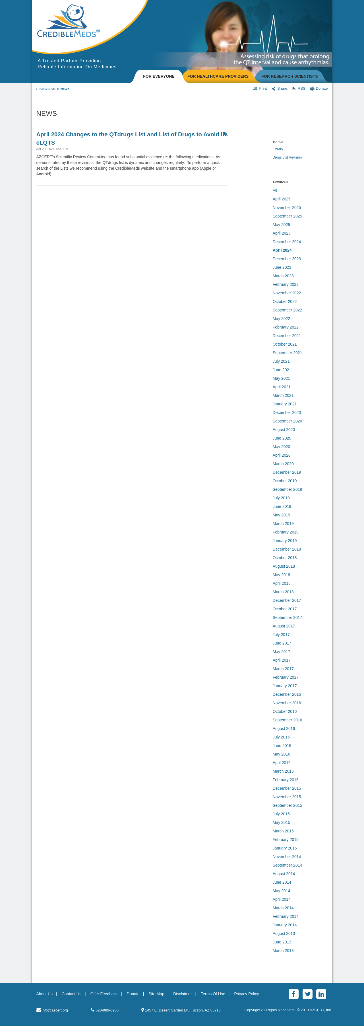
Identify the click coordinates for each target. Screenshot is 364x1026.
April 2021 (282, 387)
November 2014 (287, 856)
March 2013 (283, 950)
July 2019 (281, 498)
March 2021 (283, 395)
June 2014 (282, 882)
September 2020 (287, 421)
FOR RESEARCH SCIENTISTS (289, 76)
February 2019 (286, 532)
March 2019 (283, 523)
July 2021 (281, 361)
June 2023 (282, 267)
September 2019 (287, 489)
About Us (44, 994)
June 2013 (282, 942)
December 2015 (287, 788)
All (275, 190)
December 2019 (287, 472)
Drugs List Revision (287, 157)
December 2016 (287, 694)
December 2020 (287, 412)
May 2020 (281, 446)
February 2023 (286, 284)
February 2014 (286, 916)
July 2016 (281, 737)
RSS (298, 88)
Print (260, 88)
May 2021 (281, 378)
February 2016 (286, 779)
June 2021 (282, 370)
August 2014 (284, 873)
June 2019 (282, 506)
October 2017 (285, 609)
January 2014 (285, 925)
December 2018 (287, 549)
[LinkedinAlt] (321, 994)
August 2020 (284, 429)
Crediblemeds (46, 89)
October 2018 (285, 557)
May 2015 (281, 822)
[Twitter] (308, 994)
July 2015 (281, 814)
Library (278, 149)
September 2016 (287, 720)
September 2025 (287, 216)
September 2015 (287, 805)
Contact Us (71, 994)
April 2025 (282, 233)
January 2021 (285, 404)
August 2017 (284, 626)
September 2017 (287, 617)
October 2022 (285, 301)
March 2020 (283, 463)
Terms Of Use (213, 994)
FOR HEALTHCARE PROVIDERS (218, 76)
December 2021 (287, 335)
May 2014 (281, 890)
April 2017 (282, 660)
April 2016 (282, 762)
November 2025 (287, 207)
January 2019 (285, 540)
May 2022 (281, 318)
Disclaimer (182, 994)
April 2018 (282, 583)
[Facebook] (294, 994)
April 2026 (282, 199)
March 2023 (283, 276)
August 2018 (284, 566)
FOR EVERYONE (159, 76)
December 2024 (287, 241)
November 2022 (287, 293)
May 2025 (281, 224)
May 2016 (281, 754)
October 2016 (285, 711)
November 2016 (287, 703)
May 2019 (281, 515)
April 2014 (282, 899)
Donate (319, 88)
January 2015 (285, 848)
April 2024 (282, 250)
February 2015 (286, 839)
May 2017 (281, 651)
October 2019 (285, 481)
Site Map (156, 994)
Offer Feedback (104, 994)
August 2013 (284, 933)
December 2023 (287, 258)
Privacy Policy (246, 994)
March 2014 (283, 908)
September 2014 (287, 865)
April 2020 (282, 455)
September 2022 (287, 310)
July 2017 (281, 634)
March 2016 (283, 771)
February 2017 (286, 677)
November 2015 (287, 797)
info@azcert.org (52, 1009)
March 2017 (283, 668)
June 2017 (282, 643)
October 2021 (285, 344)
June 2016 (282, 745)
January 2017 (285, 686)
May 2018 (281, 574)
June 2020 (282, 438)
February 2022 (286, 327)
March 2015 (283, 831)
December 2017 (287, 600)
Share (279, 88)
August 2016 (284, 728)
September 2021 (287, 352)
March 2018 (283, 592)
